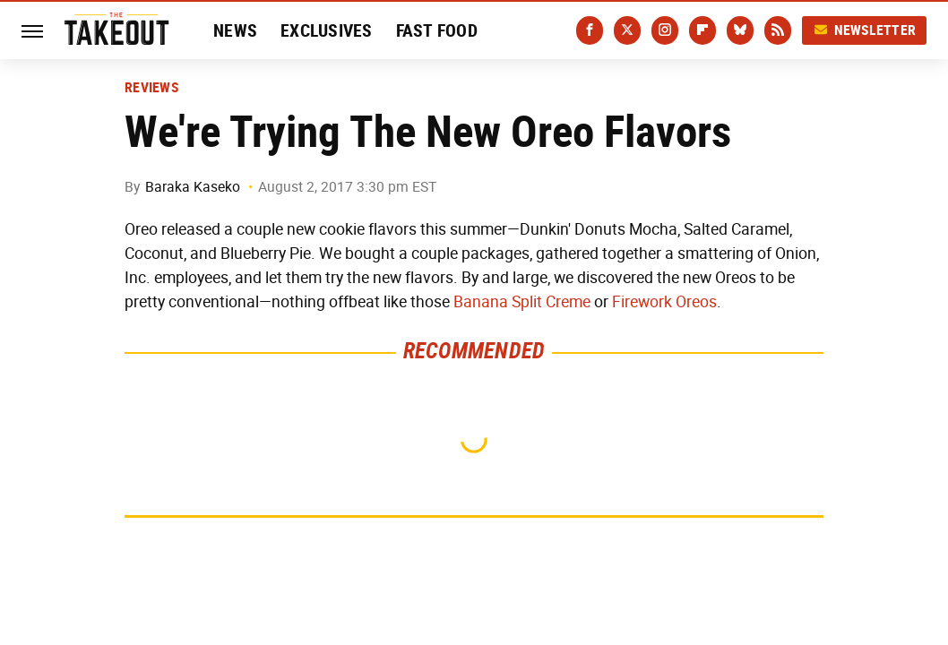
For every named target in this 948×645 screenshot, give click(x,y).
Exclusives (326, 30)
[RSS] (777, 30)
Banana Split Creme (521, 302)
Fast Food (437, 30)
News (235, 30)
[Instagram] (664, 30)
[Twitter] (627, 30)
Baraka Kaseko (192, 186)
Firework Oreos (664, 302)
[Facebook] (589, 30)
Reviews (151, 88)
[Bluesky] (740, 30)
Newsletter (865, 30)
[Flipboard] (702, 30)
